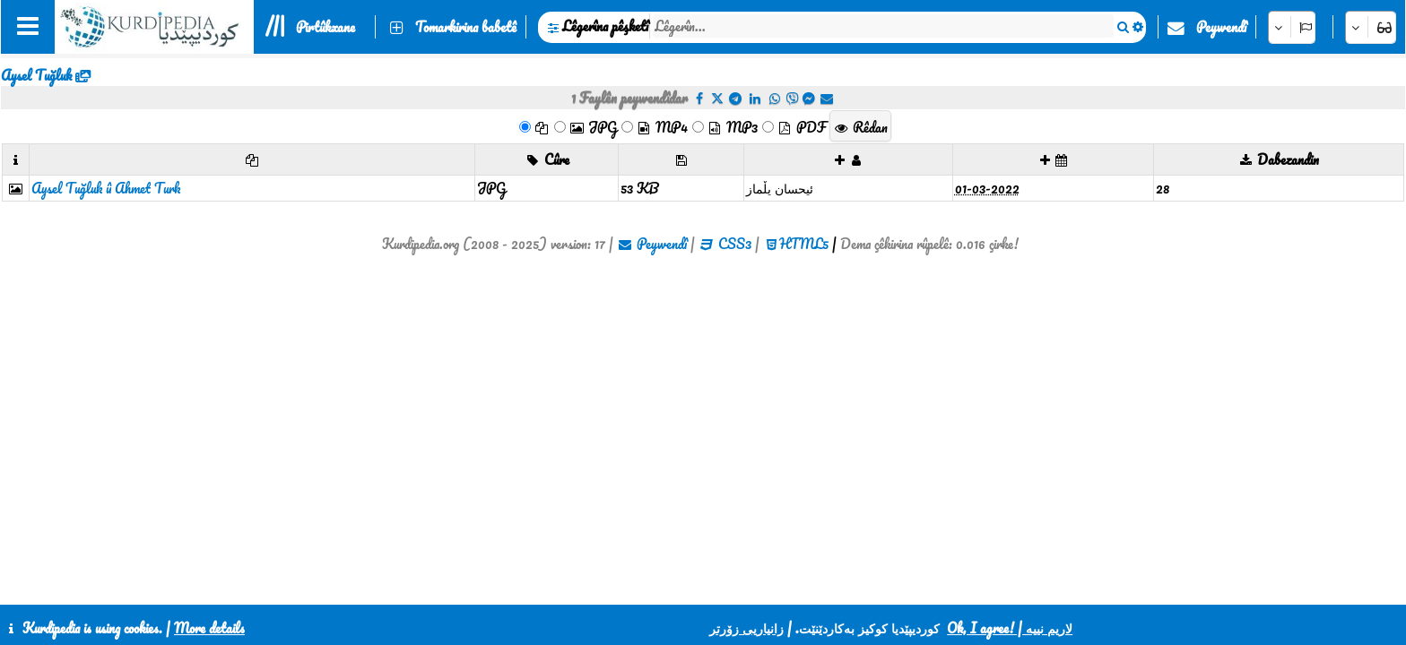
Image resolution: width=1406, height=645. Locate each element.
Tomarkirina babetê (465, 27)
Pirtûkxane (325, 27)
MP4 (662, 127)
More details (209, 628)
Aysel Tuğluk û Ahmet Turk (105, 188)
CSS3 (734, 243)
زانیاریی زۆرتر (746, 628)
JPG (592, 127)
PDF (801, 127)
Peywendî (1221, 27)
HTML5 (804, 243)
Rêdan (860, 127)
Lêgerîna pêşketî (605, 26)
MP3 (732, 127)
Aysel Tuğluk (36, 75)
